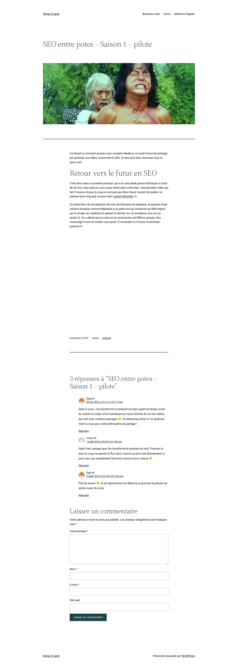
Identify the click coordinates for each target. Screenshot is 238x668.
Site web (75, 600)
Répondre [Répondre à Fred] (84, 431)
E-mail (74, 584)
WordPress (188, 656)
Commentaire (79, 531)
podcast (106, 338)
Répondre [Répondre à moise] (84, 465)
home (167, 13)
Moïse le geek (51, 13)
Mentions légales (184, 13)
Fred (88, 398)
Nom (73, 569)
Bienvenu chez (151, 13)
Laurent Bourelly (123, 196)
